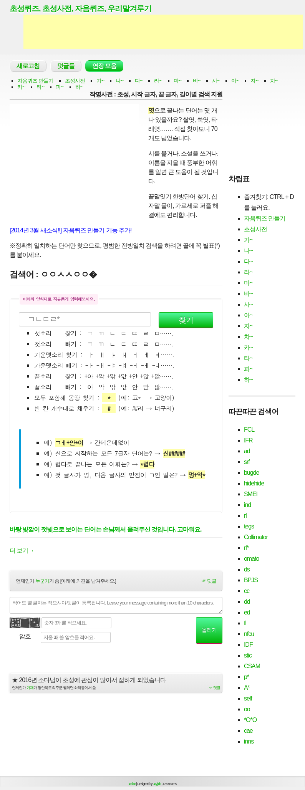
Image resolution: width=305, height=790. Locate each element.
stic (248, 655)
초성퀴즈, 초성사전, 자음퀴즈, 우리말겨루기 (80, 8)
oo (247, 709)
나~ (119, 81)
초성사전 (75, 81)
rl (245, 515)
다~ (139, 81)
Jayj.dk (157, 784)
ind (247, 505)
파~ (59, 87)
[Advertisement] (163, 32)
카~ (21, 87)
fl (245, 623)
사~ (216, 81)
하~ (79, 87)
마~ (177, 81)
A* (247, 687)
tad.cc (132, 784)
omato (251, 558)
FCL (249, 429)
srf (247, 462)
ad (247, 451)
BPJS (251, 580)
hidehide (254, 483)
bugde (251, 472)
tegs (249, 526)
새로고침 (28, 66)
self (248, 698)
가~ (100, 81)
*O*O (250, 720)
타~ (40, 87)
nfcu (249, 634)
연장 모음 (104, 66)
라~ (158, 81)
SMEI (250, 494)
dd (247, 601)
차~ (274, 81)
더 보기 (22, 550)
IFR (248, 440)
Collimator (256, 537)
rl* (246, 548)
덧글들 (66, 66)
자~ (254, 81)
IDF (248, 644)
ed (247, 612)
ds (247, 569)
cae (248, 730)
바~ (197, 81)
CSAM (252, 666)
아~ (235, 81)
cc (246, 591)
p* (246, 677)
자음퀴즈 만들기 (35, 81)
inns (249, 741)
